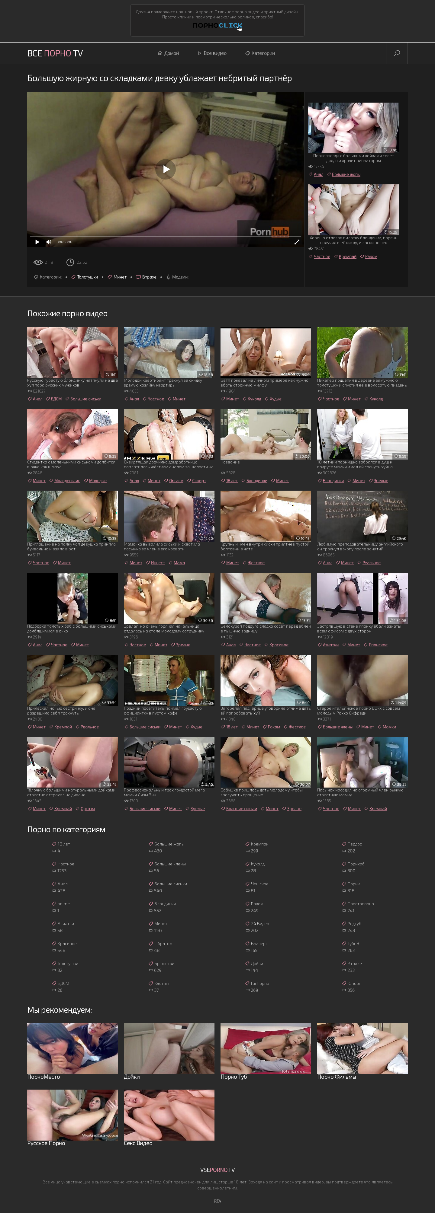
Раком (368, 256)
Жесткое (253, 563)
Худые (273, 399)
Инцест (155, 563)
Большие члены (335, 727)
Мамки (386, 727)
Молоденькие (64, 481)
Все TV (55, 53)
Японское (375, 645)
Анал (315, 174)
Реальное (369, 563)
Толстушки (84, 277)
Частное (319, 256)
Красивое (276, 645)
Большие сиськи (83, 399)
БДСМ (53, 399)
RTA (217, 1201)
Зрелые (378, 481)
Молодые (95, 481)
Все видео (212, 53)
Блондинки (254, 481)
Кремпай (344, 256)
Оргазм (173, 481)
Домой (168, 53)
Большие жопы (343, 174)
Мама (176, 563)
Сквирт (196, 481)
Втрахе (146, 277)
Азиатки (328, 645)
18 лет (229, 481)
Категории (260, 53)
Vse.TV (217, 1170)
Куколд (251, 399)
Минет (117, 277)
